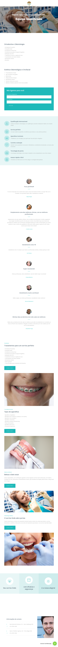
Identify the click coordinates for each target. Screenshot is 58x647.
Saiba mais (10, 368)
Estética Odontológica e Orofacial (17, 70)
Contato (42, 599)
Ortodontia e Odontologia (14, 44)
